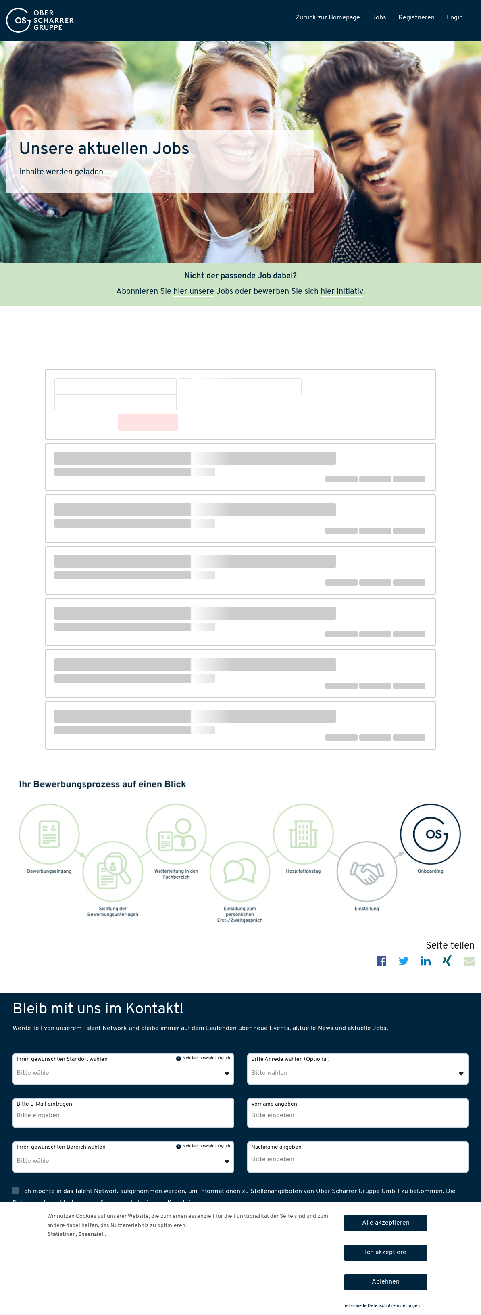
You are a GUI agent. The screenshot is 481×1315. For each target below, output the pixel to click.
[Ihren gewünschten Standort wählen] (58, 1073)
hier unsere (193, 292)
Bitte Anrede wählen (290, 1059)
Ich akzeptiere (385, 1252)
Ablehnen (386, 1282)
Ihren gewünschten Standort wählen (62, 1059)
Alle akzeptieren (386, 1223)
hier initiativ (342, 292)
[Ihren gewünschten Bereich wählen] (58, 1161)
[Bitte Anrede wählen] (292, 1073)
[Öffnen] (461, 1074)
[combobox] (358, 1069)
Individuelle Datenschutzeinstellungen (382, 1306)
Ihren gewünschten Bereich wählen (61, 1147)
